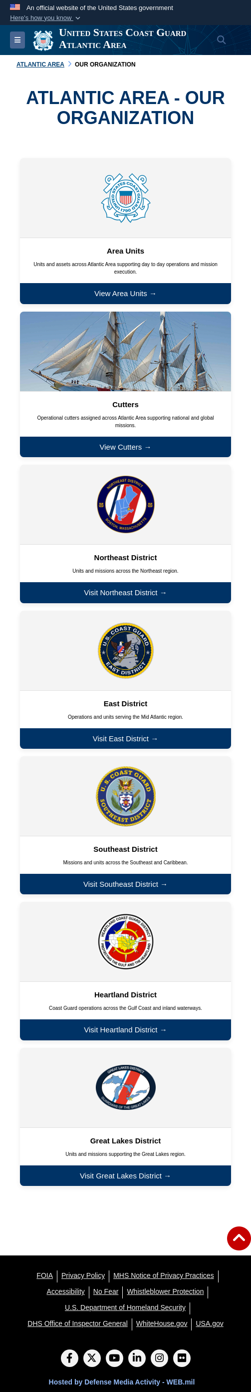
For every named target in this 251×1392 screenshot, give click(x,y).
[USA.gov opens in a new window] (209, 1323)
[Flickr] (182, 1359)
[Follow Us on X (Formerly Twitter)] (92, 1359)
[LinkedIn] (137, 1359)
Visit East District (121, 738)
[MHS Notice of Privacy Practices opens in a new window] (163, 1275)
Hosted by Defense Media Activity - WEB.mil (122, 1382)
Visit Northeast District (120, 592)
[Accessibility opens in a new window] (66, 1291)
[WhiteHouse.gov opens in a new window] (162, 1323)
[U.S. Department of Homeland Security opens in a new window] (125, 1307)
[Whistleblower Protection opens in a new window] (165, 1291)
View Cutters (121, 447)
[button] (46, 18)
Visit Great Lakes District (121, 1175)
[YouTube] (114, 1359)
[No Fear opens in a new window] (106, 1291)
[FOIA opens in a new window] (44, 1275)
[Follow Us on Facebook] (69, 1359)
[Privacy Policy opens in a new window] (83, 1275)
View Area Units (120, 293)
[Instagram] (159, 1359)
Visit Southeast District (120, 884)
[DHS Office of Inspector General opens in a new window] (77, 1323)
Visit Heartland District (120, 1029)
